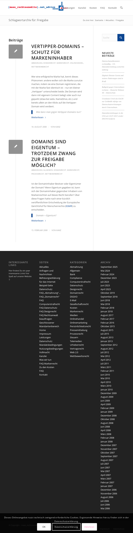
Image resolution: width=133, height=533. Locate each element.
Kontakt (43, 374)
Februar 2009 (107, 408)
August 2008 (107, 423)
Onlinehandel (76, 63)
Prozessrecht (37, 174)
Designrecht (76, 289)
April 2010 (106, 382)
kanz (57, 127)
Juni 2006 (105, 504)
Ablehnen (89, 526)
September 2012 (109, 344)
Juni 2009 (105, 400)
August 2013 (107, 337)
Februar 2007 (107, 482)
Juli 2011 (105, 363)
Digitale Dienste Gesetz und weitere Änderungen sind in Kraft (112, 78)
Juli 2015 (105, 333)
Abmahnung (36, 63)
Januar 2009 (107, 411)
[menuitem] (69, 7)
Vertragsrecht (77, 348)
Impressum (45, 333)
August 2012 (107, 348)
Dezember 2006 (109, 489)
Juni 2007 (105, 467)
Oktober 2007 (108, 452)
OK (43, 526)
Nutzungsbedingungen (51, 348)
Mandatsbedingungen (50, 344)
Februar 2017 (107, 318)
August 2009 (107, 396)
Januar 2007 (107, 486)
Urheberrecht (77, 344)
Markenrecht (63, 63)
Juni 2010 (105, 374)
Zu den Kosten (46, 367)
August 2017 (107, 315)
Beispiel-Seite (46, 285)
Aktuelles (44, 266)
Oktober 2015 (108, 326)
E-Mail (73, 300)
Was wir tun (45, 359)
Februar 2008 (107, 437)
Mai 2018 (105, 304)
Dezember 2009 (109, 393)
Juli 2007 (105, 463)
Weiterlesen (38, 117)
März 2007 (106, 478)
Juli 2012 (105, 352)
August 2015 (107, 330)
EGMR (69, 206)
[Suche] (121, 7)
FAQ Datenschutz (48, 307)
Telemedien (76, 341)
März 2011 (106, 367)
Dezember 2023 (109, 277)
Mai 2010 (105, 378)
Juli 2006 (105, 501)
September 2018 (109, 296)
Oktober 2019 (108, 292)
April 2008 (106, 430)
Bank (72, 274)
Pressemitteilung (78, 330)
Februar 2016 (107, 322)
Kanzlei (43, 356)
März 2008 (106, 434)
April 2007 (106, 475)
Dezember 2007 (109, 445)
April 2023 (106, 289)
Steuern (74, 337)
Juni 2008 (105, 426)
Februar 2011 (107, 370)
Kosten (73, 307)
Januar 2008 (107, 441)
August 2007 (107, 460)
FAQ (41, 370)
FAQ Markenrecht (48, 363)
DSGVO (73, 296)
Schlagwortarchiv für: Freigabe (28, 20)
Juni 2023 (105, 285)
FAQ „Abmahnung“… (49, 292)
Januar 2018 (107, 311)
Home (42, 330)
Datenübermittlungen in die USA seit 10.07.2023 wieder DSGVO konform (112, 116)
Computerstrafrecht (80, 281)
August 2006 (107, 497)
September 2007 (109, 456)
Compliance (76, 277)
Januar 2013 (107, 341)
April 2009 (106, 404)
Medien (74, 315)
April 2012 (106, 359)
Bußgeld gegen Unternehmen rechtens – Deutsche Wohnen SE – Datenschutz (113, 90)
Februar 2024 (107, 274)
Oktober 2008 (108, 419)
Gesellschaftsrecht (79, 304)
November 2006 (109, 493)
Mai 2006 (105, 508)
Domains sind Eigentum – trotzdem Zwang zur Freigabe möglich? (53, 153)
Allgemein (48, 170)
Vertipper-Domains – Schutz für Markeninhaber (57, 52)
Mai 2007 (105, 471)
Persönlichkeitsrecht (80, 326)
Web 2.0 (74, 352)
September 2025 (109, 266)
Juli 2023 (105, 281)
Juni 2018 (105, 300)
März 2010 (106, 385)
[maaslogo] (38, 7)
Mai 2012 (105, 356)
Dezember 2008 (109, 415)
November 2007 (109, 449)
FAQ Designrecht (47, 311)
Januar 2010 (107, 389)
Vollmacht (44, 352)
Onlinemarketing (78, 322)
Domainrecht (49, 63)
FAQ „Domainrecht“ (49, 296)
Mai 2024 (105, 270)
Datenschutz (45, 289)
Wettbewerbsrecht (40, 66)
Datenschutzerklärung (66, 526)
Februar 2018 (107, 307)
